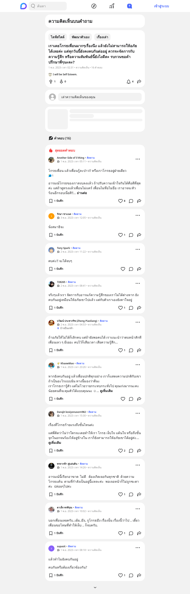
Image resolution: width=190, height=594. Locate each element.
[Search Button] (33, 6)
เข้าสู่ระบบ (161, 6)
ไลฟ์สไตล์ (57, 37)
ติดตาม (91, 157)
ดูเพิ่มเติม (106, 391)
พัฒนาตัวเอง (80, 37)
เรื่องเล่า (102, 37)
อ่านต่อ (82, 193)
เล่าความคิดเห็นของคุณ (78, 97)
